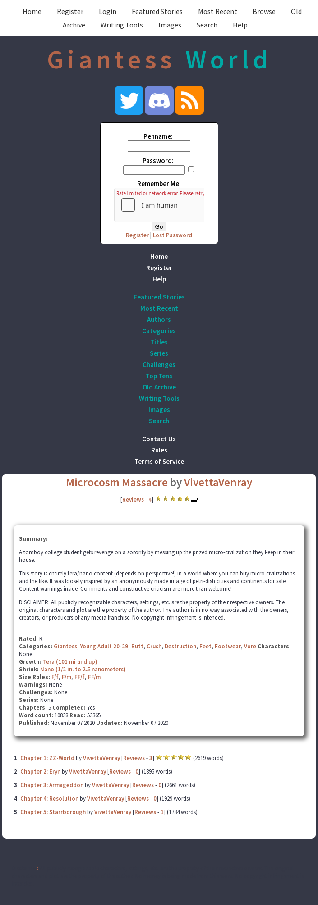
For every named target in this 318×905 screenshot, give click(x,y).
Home (32, 11)
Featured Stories (157, 11)
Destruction (180, 646)
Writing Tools (122, 24)
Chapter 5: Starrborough (53, 812)
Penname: (158, 136)
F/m (66, 677)
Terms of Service (159, 461)
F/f (55, 677)
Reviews (133, 499)
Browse (264, 11)
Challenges (159, 364)
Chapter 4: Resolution (49, 798)
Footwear (228, 646)
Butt (137, 646)
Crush (154, 646)
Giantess (65, 646)
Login (107, 11)
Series (159, 353)
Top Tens (159, 375)
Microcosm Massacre (117, 482)
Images (169, 24)
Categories (159, 330)
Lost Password (172, 235)
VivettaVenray (218, 482)
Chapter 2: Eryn (40, 771)
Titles (159, 342)
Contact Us (159, 438)
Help (240, 24)
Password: (158, 160)
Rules (159, 450)
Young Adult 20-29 (104, 646)
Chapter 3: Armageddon (52, 785)
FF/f (79, 677)
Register (70, 11)
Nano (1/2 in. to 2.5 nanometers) (83, 669)
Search (207, 24)
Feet (205, 646)
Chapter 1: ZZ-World (47, 758)
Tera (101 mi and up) (70, 661)
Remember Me (158, 183)
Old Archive (159, 387)
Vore (250, 646)
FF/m (94, 677)
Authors (159, 319)
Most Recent (217, 11)
